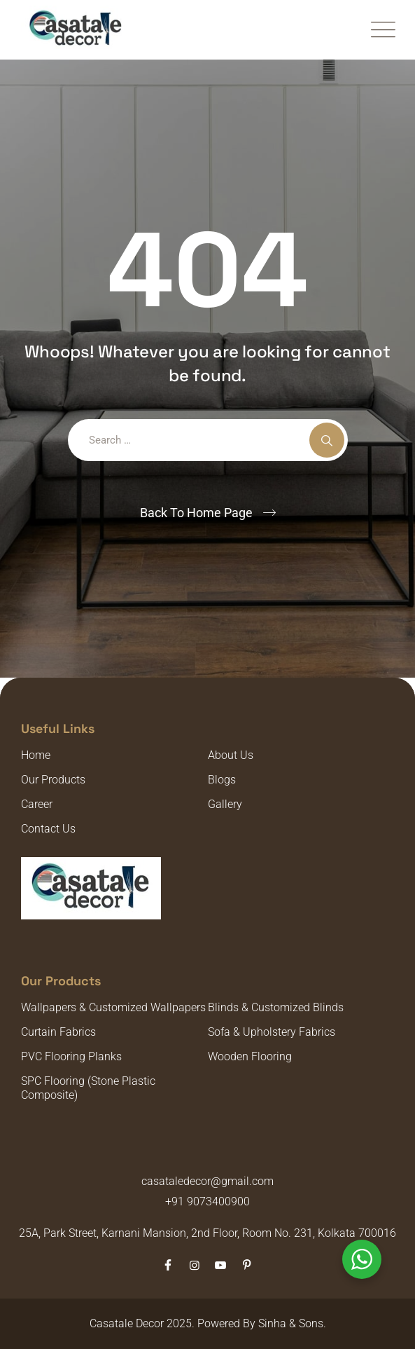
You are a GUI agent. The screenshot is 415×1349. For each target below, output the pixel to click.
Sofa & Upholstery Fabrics (271, 1032)
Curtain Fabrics (58, 1032)
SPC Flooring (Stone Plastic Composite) (88, 1088)
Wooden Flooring (250, 1056)
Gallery (225, 804)
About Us (230, 755)
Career (36, 804)
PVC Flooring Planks (71, 1056)
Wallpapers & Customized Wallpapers (113, 1007)
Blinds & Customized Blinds (276, 1007)
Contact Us (48, 828)
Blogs (222, 779)
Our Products (53, 779)
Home (35, 755)
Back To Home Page (196, 512)
